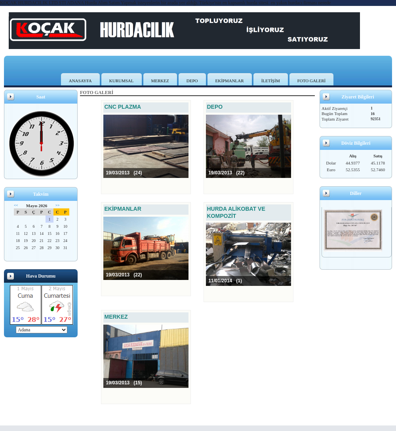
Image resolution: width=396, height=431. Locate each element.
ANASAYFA (80, 80)
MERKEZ (160, 80)
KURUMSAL (121, 80)
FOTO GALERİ (311, 80)
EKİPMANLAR (229, 80)
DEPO (192, 80)
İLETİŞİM (270, 80)
